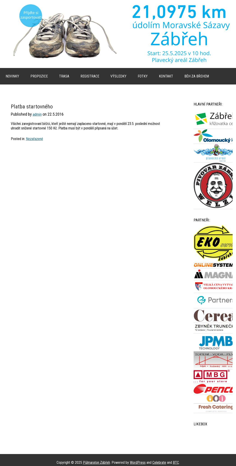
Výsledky (118, 76)
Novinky (12, 76)
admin (37, 114)
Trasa (64, 76)
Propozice (39, 76)
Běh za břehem (196, 76)
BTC (176, 462)
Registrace (89, 76)
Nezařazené (34, 139)
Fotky (143, 76)
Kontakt (166, 76)
